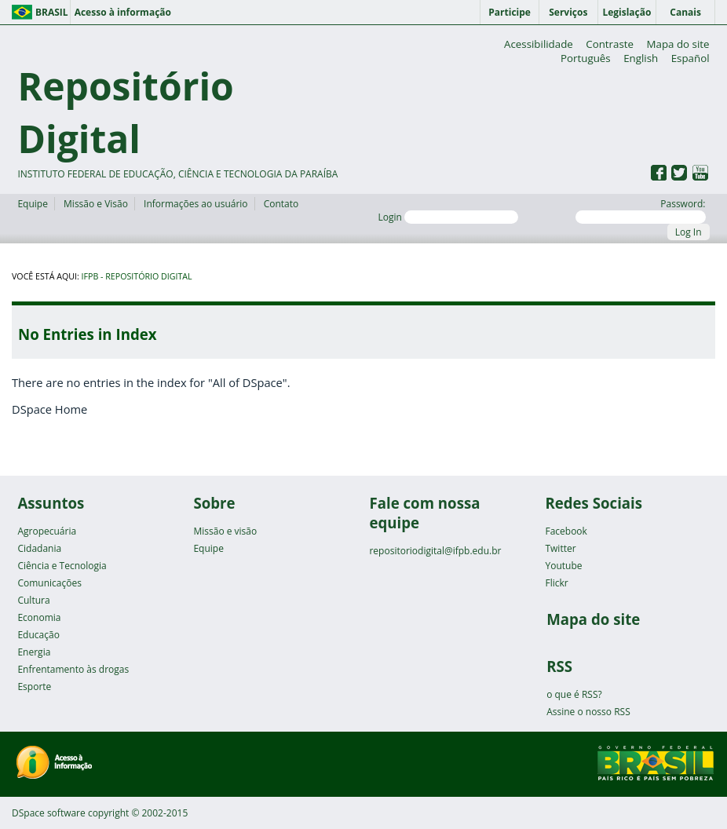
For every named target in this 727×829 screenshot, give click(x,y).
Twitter (560, 548)
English (640, 58)
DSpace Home (49, 409)
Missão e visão (225, 531)
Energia (33, 652)
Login (448, 217)
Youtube (563, 565)
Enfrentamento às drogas (73, 669)
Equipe (32, 203)
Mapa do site (678, 44)
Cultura (33, 600)
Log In (688, 232)
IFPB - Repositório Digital (137, 276)
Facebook (565, 531)
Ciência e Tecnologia (61, 565)
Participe (509, 12)
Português (586, 58)
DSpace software (49, 813)
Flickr (556, 583)
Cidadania (39, 548)
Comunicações (49, 583)
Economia (38, 617)
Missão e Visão (96, 203)
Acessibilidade (538, 44)
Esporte (34, 686)
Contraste (610, 44)
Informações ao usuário (195, 203)
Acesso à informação (123, 12)
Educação (38, 634)
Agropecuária (46, 531)
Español (690, 58)
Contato (281, 203)
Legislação (626, 12)
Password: (640, 210)
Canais (685, 12)
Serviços (568, 12)
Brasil (51, 12)
